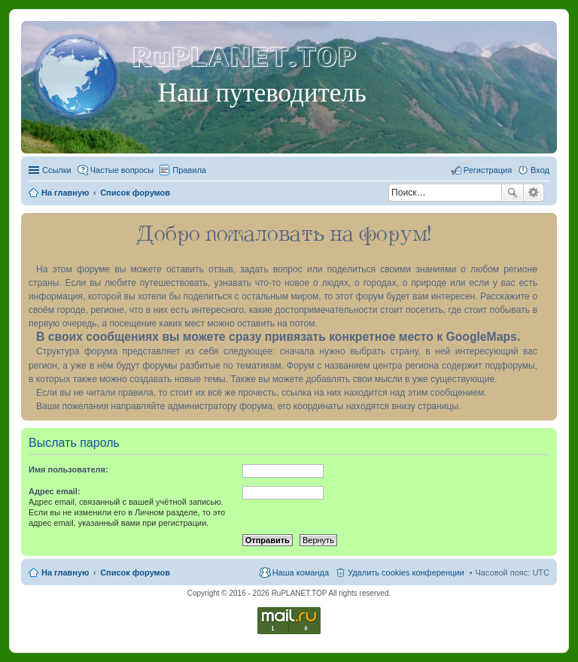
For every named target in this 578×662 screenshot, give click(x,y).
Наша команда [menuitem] (300, 572)
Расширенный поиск (534, 193)
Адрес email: (55, 491)
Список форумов (135, 572)
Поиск (512, 193)
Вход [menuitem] (540, 170)
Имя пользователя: (68, 469)
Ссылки (56, 170)
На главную (65, 572)
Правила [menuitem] (189, 170)
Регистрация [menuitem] (488, 170)
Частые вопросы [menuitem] (122, 170)
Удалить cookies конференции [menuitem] (406, 572)
